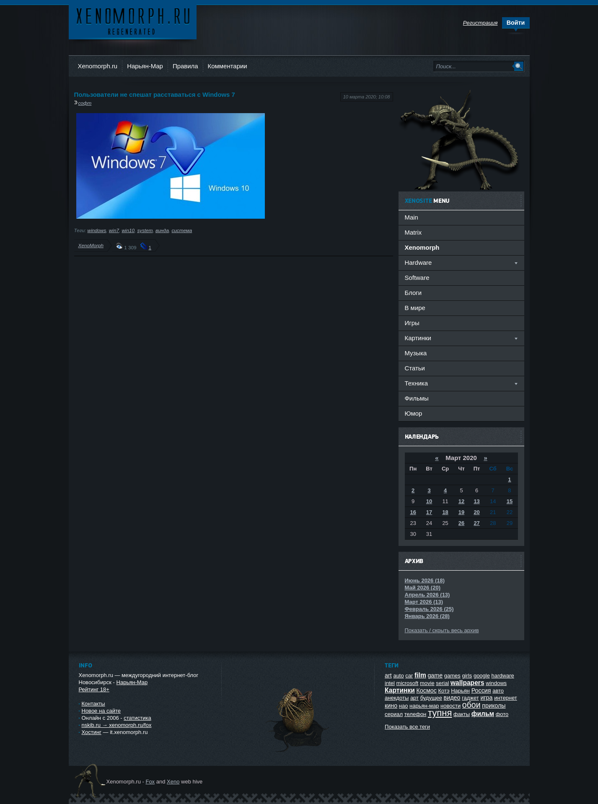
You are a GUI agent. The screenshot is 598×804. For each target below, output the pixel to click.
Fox (150, 781)
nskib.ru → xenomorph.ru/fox (117, 725)
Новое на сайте (101, 711)
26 (461, 523)
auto (398, 675)
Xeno (173, 781)
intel (390, 683)
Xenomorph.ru (98, 66)
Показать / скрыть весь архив (442, 630)
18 (445, 512)
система (181, 230)
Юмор (413, 413)
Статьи (415, 368)
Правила (185, 66)
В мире (415, 307)
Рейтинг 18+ (94, 689)
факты (461, 714)
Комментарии (227, 66)
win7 (114, 230)
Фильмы (417, 398)
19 (461, 512)
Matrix (413, 232)
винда (162, 230)
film (420, 675)
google (482, 675)
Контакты (93, 704)
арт (414, 698)
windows (97, 230)
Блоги (413, 292)
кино (391, 705)
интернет (505, 698)
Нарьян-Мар (145, 66)
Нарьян (460, 691)
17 (429, 512)
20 (476, 512)
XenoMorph (91, 245)
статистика (137, 718)
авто (498, 691)
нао (403, 706)
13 (476, 501)
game (435, 675)
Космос (426, 690)
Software (417, 277)
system (145, 230)
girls (467, 675)
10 (429, 501)
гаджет (470, 698)
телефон (415, 714)
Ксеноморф (133, 20)
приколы (493, 705)
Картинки (400, 690)
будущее (431, 698)
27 (476, 523)
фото (502, 714)
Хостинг (91, 732)
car (409, 675)
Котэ (443, 691)
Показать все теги (407, 727)
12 (461, 501)
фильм (482, 713)
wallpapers (467, 682)
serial (442, 683)
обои (471, 704)
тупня (440, 713)
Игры (412, 322)
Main (411, 217)
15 (510, 501)
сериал (394, 714)
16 (413, 512)
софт (85, 103)
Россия (481, 690)
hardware (503, 675)
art (388, 675)
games (452, 675)
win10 (128, 230)
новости (450, 706)
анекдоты (397, 698)
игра (486, 697)
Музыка (416, 353)
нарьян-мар (424, 706)
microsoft (407, 683)
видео (452, 697)
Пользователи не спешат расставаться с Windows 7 (154, 94)
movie (427, 683)
